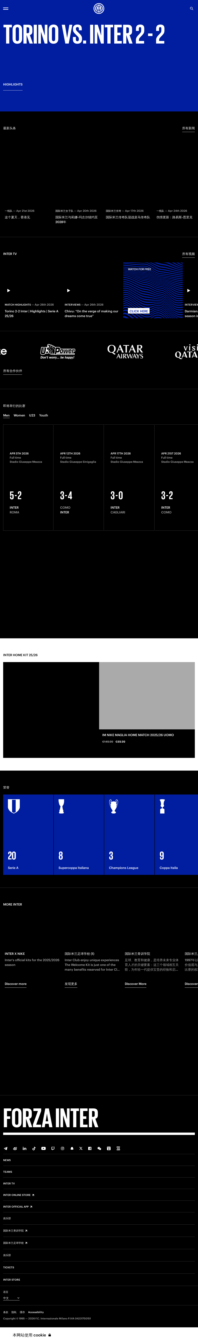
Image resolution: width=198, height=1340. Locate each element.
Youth (43, 510)
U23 (32, 510)
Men (6, 510)
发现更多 (71, 1078)
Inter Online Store (17, 1195)
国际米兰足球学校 (13, 1243)
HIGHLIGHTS (13, 187)
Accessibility (36, 1312)
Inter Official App (16, 1206)
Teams (7, 1172)
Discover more (16, 1078)
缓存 (22, 1312)
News (7, 1160)
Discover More (135, 1078)
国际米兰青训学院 (13, 1230)
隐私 (14, 1312)
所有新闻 (188, 223)
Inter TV (9, 1183)
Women (19, 510)
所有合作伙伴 (12, 465)
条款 (5, 1312)
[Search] (192, 8)
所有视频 (188, 348)
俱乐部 (7, 1218)
